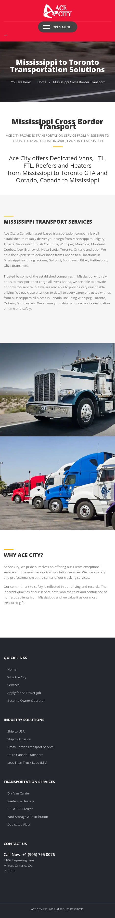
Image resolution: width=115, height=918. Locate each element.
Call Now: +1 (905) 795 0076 (29, 854)
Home (42, 82)
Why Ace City (16, 677)
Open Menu (62, 27)
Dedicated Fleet (18, 824)
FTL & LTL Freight (20, 809)
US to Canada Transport (25, 755)
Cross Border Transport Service (30, 747)
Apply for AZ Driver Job (24, 693)
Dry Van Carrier (18, 793)
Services (13, 685)
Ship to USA (16, 731)
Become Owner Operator (26, 700)
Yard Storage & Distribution (27, 817)
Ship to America (19, 739)
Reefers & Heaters (20, 801)
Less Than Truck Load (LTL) (27, 762)
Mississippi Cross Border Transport (79, 82)
